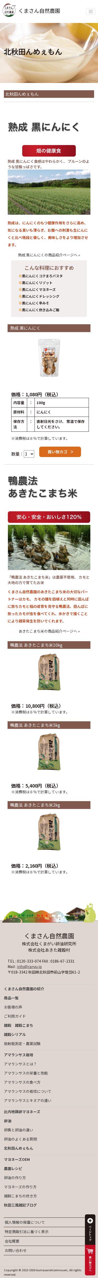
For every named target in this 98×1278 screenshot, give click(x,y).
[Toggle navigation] (90, 11)
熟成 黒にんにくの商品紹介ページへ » (49, 254)
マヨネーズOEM (17, 1159)
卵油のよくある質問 (20, 1139)
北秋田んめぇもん (18, 1148)
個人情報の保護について (25, 1222)
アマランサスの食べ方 (22, 1082)
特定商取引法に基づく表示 (27, 1231)
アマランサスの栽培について (27, 1091)
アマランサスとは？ (20, 1063)
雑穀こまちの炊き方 (20, 1195)
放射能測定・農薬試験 (22, 1043)
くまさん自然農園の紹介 (24, 988)
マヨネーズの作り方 (20, 1186)
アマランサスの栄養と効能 (26, 1073)
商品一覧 (11, 997)
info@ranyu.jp (29, 966)
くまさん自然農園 (31, 10)
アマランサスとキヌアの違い (27, 1100)
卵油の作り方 (15, 1177)
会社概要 (12, 1241)
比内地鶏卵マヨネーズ (22, 1111)
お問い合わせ (16, 1250)
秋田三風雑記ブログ (20, 1205)
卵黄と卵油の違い (18, 1129)
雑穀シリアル (15, 1034)
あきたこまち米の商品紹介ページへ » (49, 631)
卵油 (7, 1120)
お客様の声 (13, 1007)
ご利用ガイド (15, 1016)
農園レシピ (13, 1168)
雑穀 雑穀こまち (18, 1025)
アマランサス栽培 (18, 1054)
